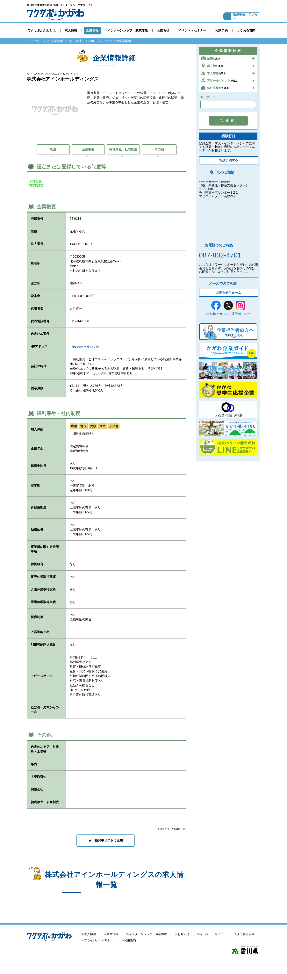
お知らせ (163, 30)
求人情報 (71, 30)
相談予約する (228, 160)
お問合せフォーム (228, 292)
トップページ (36, 41)
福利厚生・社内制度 (123, 149)
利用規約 (130, 940)
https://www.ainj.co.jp (84, 346)
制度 (53, 149)
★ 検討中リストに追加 (106, 840)
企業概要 (88, 149)
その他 (159, 149)
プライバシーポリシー (98, 940)
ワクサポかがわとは (42, 30)
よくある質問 (246, 30)
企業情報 (92, 30)
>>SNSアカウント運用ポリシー (228, 313)
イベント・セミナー (192, 30)
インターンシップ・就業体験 (127, 30)
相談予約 (221, 30)
